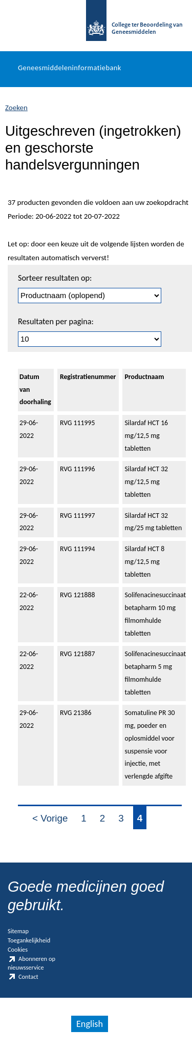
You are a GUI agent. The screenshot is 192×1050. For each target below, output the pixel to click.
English (89, 1024)
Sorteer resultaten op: (55, 278)
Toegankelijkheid (29, 940)
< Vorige (50, 818)
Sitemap (18, 931)
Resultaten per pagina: (56, 321)
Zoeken (16, 107)
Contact (23, 977)
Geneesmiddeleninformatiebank (69, 67)
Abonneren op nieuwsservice (31, 963)
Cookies (18, 949)
